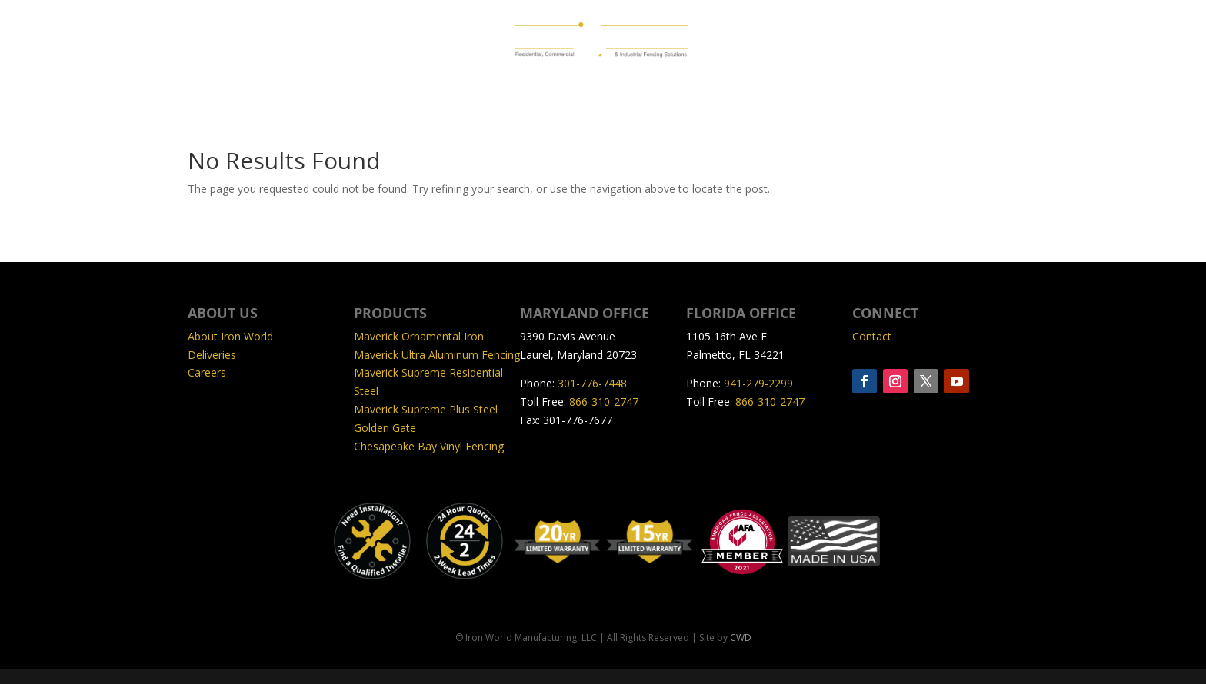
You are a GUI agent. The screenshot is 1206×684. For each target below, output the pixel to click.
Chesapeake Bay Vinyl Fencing (429, 446)
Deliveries (212, 354)
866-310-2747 (603, 401)
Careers (207, 372)
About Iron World (230, 336)
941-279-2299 (758, 383)
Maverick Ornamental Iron (419, 336)
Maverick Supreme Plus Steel (426, 409)
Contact (871, 336)
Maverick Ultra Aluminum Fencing (437, 354)
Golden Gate (385, 427)
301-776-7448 (592, 383)
